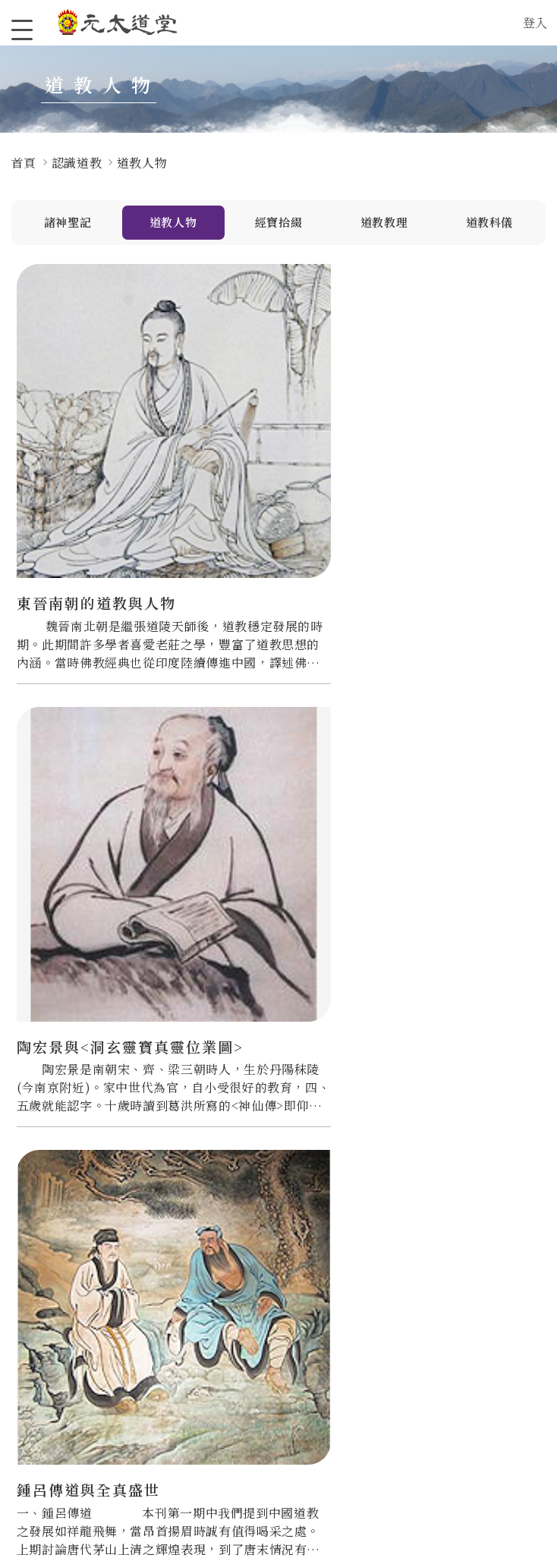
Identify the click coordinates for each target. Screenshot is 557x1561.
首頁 (23, 162)
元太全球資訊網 (72, 1387)
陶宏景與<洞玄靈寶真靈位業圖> (269, 468)
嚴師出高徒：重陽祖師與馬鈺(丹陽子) (449, 782)
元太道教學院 (72, 1436)
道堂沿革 (162, 1325)
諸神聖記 (68, 223)
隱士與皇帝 (56, 1086)
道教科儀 (490, 223)
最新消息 (262, 1325)
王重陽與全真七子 (80, 772)
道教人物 (173, 223)
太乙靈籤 (362, 1325)
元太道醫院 (67, 1415)
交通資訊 (162, 1389)
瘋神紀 (256, 1367)
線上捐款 (463, 1325)
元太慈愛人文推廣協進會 (72, 1331)
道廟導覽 (162, 1367)
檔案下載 (362, 1411)
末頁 (367, 1228)
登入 (535, 22)
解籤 (351, 1346)
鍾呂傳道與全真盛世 (441, 457)
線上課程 (362, 1367)
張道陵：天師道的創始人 (272, 782)
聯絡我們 (162, 1411)
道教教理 (384, 223)
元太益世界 (67, 1359)
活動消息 (262, 1346)
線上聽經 (362, 1389)
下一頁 (322, 1228)
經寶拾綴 (279, 223)
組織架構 (162, 1346)
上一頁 (231, 1228)
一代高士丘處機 (248, 1086)
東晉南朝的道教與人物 (96, 457)
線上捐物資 (468, 1346)
